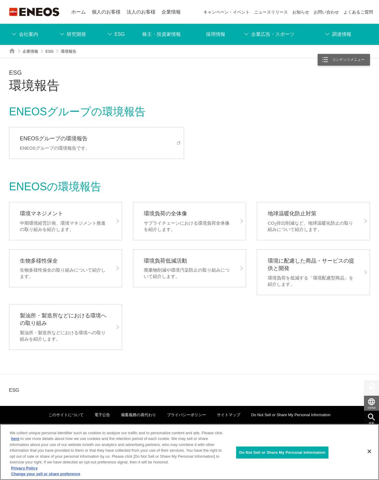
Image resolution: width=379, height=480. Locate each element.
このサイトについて (66, 415)
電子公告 (102, 415)
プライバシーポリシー (186, 415)
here (15, 438)
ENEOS (34, 12)
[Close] (369, 451)
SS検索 (371, 392)
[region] (189, 452)
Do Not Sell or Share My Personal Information (291, 415)
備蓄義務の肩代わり (138, 415)
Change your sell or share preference (45, 474)
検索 (371, 423)
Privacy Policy (24, 468)
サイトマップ (228, 415)
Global (371, 407)
